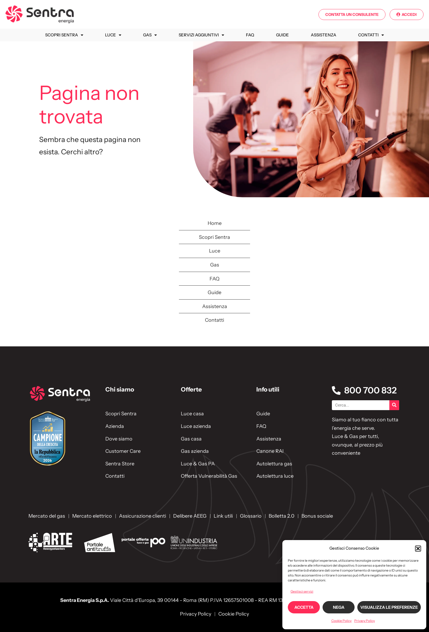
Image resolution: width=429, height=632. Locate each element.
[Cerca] (394, 405)
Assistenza (323, 34)
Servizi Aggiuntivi (201, 35)
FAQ (250, 34)
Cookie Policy (341, 621)
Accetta (304, 607)
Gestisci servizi (302, 591)
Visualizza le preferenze (389, 607)
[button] (418, 548)
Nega (338, 607)
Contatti (371, 35)
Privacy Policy (364, 621)
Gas (150, 35)
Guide (282, 34)
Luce (113, 35)
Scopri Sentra (64, 35)
